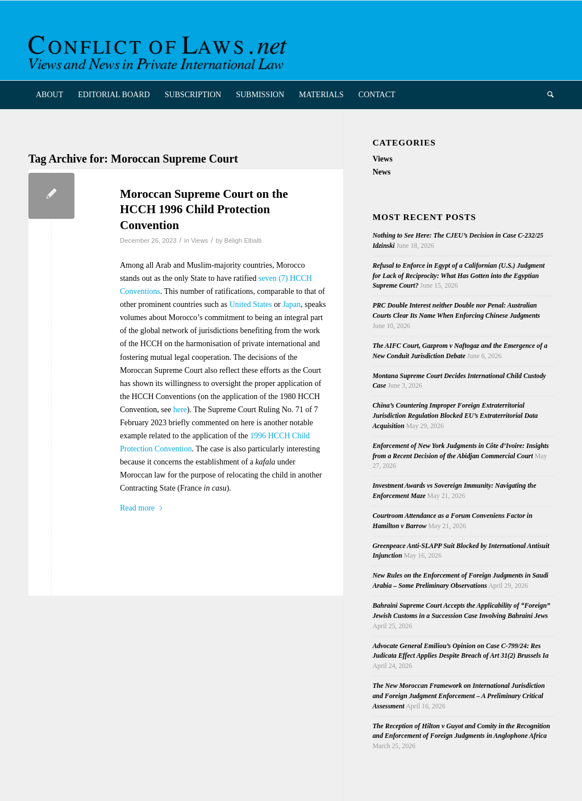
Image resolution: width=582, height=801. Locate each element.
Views (199, 240)
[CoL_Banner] (159, 50)
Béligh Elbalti (243, 240)
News (381, 172)
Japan (291, 304)
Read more (142, 508)
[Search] (547, 95)
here (180, 409)
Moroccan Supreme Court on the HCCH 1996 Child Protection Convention (204, 209)
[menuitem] (49, 95)
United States (250, 304)
